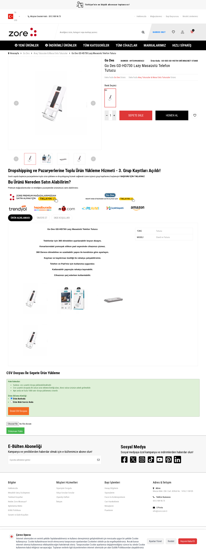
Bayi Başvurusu (172, 16)
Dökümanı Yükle (15, 431)
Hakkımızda (141, 16)
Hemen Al (172, 115)
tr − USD (14, 16)
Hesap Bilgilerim (111, 488)
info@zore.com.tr (160, 511)
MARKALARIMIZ (155, 45)
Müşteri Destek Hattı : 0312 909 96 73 (43, 16)
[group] (54, 103)
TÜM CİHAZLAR (126, 45)
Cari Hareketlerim (112, 501)
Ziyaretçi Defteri (62, 497)
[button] (16, 103)
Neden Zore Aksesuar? (17, 501)
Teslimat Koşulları (15, 497)
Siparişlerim (109, 493)
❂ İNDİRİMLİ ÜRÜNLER (61, 45)
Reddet (171, 541)
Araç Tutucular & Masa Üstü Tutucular (51, 53)
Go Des (26, 53)
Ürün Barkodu (19, 398)
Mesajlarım (109, 506)
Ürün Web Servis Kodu (23, 402)
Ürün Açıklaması (20, 217)
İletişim (59, 501)
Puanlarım (109, 510)
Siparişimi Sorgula (64, 488)
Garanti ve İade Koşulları (18, 515)
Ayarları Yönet (155, 541)
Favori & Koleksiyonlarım (115, 497)
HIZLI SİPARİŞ (181, 45)
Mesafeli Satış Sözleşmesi (19, 493)
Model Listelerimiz (190, 16)
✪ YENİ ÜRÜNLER (27, 45)
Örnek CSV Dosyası (18, 411)
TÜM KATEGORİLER (96, 45)
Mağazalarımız (156, 16)
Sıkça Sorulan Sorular (65, 493)
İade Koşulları (62, 217)
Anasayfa (13, 53)
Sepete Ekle (136, 115)
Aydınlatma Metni (15, 506)
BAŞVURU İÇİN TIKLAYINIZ (132, 176)
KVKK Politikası (14, 510)
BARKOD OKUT (159, 32)
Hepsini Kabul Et (187, 541)
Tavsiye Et (42, 217)
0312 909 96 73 (159, 501)
